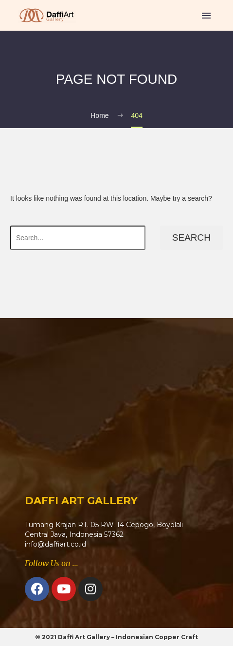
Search (191, 237)
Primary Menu (206, 16)
